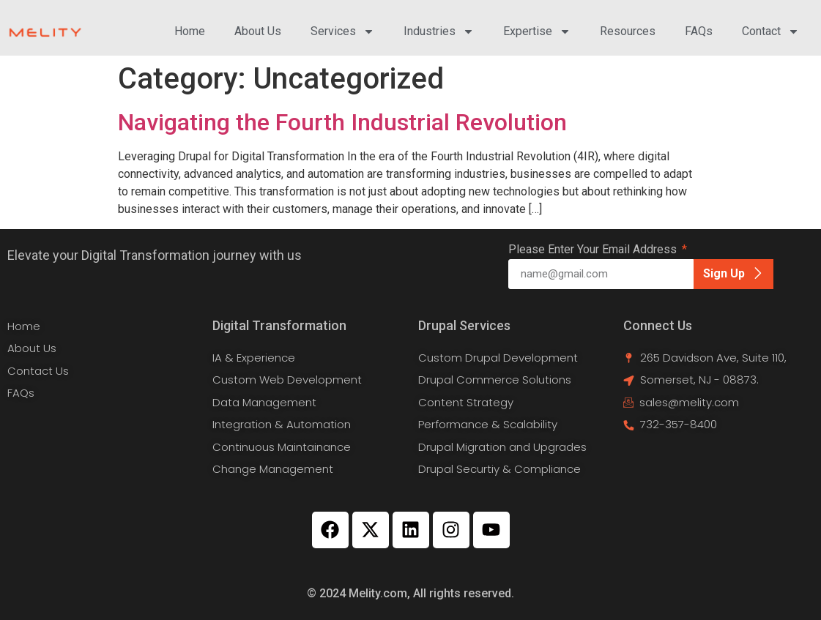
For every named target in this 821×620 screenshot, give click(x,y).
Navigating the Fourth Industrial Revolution (342, 122)
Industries (439, 31)
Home (189, 31)
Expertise (537, 31)
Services (342, 31)
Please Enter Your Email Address (594, 250)
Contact (770, 31)
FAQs (699, 31)
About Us (257, 31)
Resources (627, 31)
